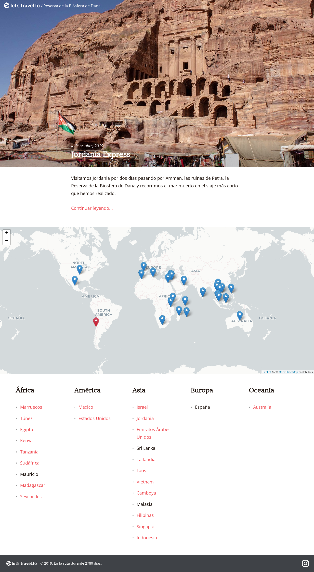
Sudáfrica (29, 463)
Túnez (26, 418)
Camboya (146, 493)
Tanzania (29, 452)
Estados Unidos (94, 418)
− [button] (6, 241)
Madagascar (32, 485)
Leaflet (267, 372)
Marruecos (31, 407)
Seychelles (31, 496)
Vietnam (145, 482)
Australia (262, 407)
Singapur (146, 526)
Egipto (26, 429)
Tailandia (146, 459)
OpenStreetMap (288, 372)
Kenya (26, 440)
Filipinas (145, 515)
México (85, 407)
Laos (141, 470)
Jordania (145, 418)
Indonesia (147, 538)
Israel (142, 407)
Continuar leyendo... (92, 208)
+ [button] (6, 233)
